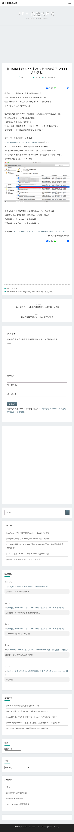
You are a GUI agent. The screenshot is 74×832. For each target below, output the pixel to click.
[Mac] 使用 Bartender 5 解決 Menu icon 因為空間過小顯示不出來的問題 (35, 607)
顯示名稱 (11, 376)
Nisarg (56, 827)
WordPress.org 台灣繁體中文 (17, 804)
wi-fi (38, 291)
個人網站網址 (12, 394)
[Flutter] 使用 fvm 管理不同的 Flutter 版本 (23, 559)
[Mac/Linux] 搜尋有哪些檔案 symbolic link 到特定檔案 (27, 533)
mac (33, 291)
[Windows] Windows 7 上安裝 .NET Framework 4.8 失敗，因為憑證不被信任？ (38, 650)
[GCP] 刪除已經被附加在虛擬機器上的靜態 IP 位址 (27, 586)
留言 (9, 343)
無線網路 (44, 291)
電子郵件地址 (12, 385)
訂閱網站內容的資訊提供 (16, 793)
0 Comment (50, 77)
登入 (8, 787)
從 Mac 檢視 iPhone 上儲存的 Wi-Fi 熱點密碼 (22, 142)
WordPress (42, 827)
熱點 (51, 291)
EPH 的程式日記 (10, 2)
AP (8, 291)
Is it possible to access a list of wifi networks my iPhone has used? (39, 231)
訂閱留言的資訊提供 (14, 798)
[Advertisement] (37, 45)
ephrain (38, 77)
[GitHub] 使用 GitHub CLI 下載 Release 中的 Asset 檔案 (28, 554)
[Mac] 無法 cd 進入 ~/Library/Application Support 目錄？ (28, 538)
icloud (12, 291)
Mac (15, 288)
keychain (26, 291)
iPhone (10, 288)
